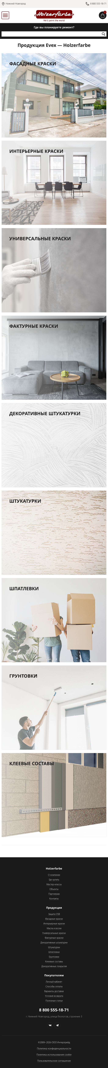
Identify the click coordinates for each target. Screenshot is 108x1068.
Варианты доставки (54, 991)
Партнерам (54, 894)
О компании (54, 875)
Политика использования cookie (54, 1054)
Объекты (54, 889)
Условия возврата (54, 996)
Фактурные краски (54, 938)
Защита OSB (54, 914)
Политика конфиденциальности (54, 1048)
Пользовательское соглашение (54, 1061)
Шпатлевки (54, 952)
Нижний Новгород (16, 3)
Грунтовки (54, 957)
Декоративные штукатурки (54, 942)
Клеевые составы (54, 961)
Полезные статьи (54, 1001)
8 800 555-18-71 (98, 3)
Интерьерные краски (54, 923)
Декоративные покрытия (54, 966)
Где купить (54, 880)
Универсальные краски (54, 933)
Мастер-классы (54, 884)
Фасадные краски (54, 919)
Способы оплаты (54, 986)
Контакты (54, 899)
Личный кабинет (54, 982)
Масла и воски (54, 928)
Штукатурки (54, 947)
